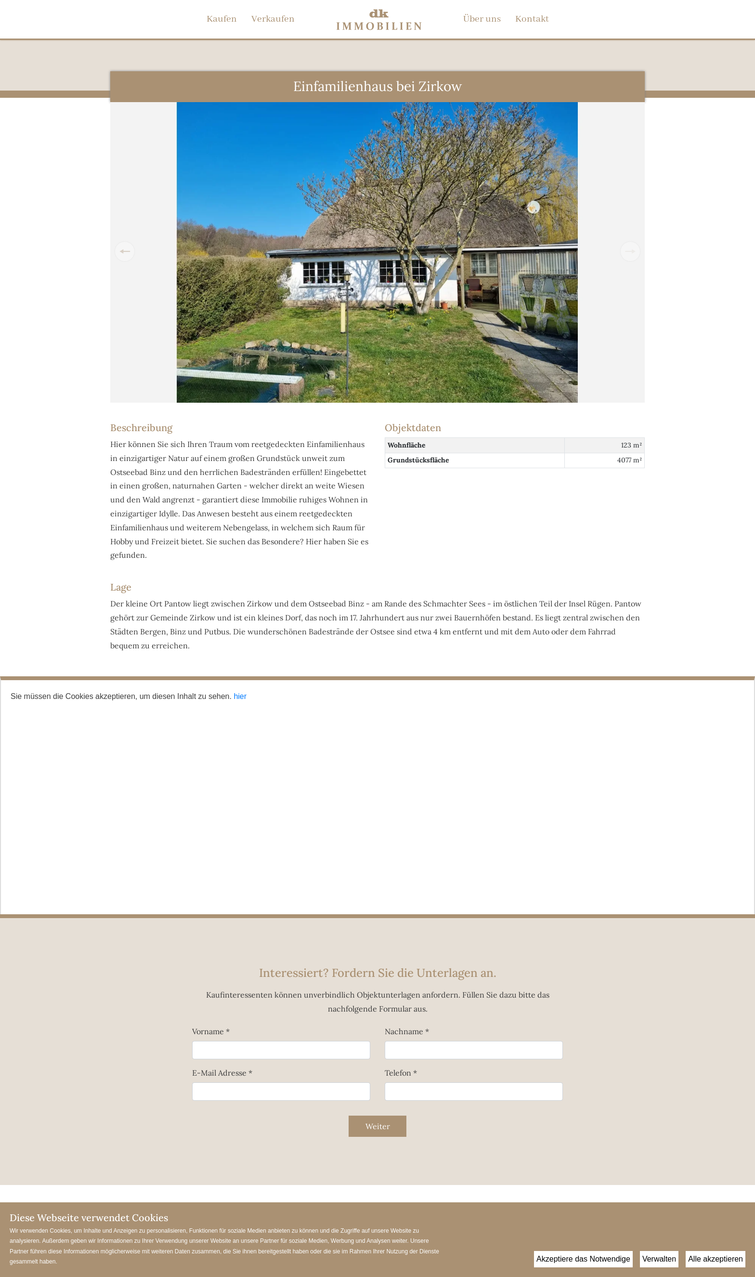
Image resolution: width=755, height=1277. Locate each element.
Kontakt (532, 19)
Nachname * (407, 1031)
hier (240, 696)
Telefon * (401, 1073)
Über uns (482, 19)
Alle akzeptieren (715, 1259)
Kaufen (222, 19)
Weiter (377, 1126)
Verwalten (659, 1259)
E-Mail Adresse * (222, 1073)
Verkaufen (273, 19)
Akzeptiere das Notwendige (583, 1259)
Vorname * (211, 1031)
